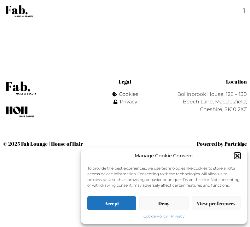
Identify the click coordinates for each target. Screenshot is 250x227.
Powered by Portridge (222, 143)
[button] (237, 156)
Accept (112, 203)
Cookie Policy (155, 216)
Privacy (177, 216)
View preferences (216, 203)
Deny (163, 203)
